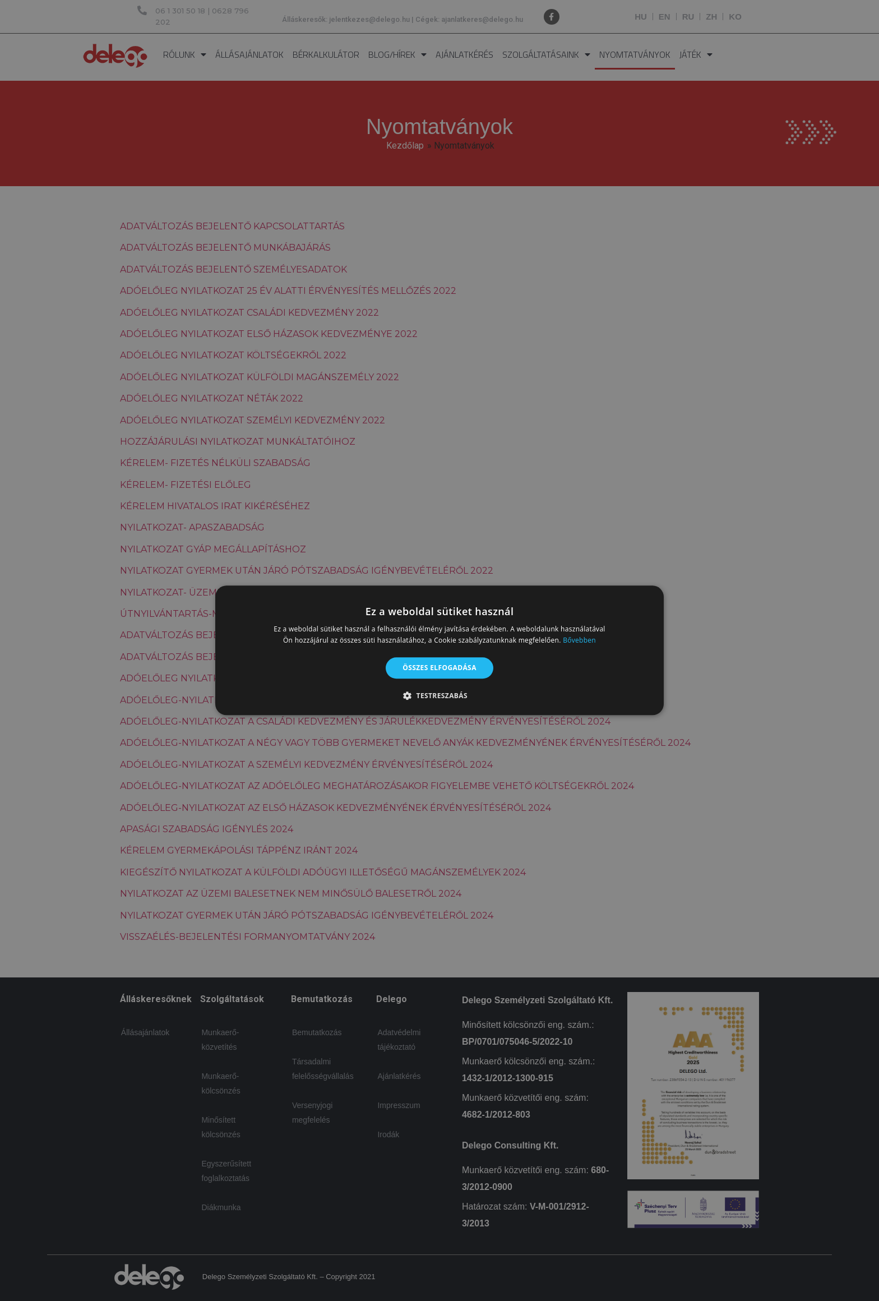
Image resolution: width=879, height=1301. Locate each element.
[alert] (439, 650)
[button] (439, 696)
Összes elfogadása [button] (439, 667)
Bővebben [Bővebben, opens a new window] (579, 640)
